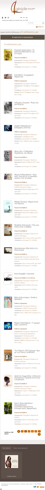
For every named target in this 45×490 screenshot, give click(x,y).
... (39, 431)
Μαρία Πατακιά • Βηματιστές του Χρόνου (26, 203)
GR (21, 17)
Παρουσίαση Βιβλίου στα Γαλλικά (24, 278)
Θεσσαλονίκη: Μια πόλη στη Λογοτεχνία (26, 249)
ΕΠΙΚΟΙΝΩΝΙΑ (4, 485)
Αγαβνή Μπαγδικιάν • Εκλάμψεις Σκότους (23, 127)
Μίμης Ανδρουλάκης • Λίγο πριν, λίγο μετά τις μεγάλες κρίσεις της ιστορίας (25, 176)
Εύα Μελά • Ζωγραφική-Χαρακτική (24, 76)
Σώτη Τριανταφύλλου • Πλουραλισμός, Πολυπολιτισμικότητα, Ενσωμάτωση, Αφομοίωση (25, 405)
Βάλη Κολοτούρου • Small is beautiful (25, 298)
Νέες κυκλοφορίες (20, 448)
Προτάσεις (6, 448)
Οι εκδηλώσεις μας (29, 32)
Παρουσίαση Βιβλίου (20, 57)
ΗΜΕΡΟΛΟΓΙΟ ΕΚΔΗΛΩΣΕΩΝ (22, 37)
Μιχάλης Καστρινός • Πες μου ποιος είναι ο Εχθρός (26, 226)
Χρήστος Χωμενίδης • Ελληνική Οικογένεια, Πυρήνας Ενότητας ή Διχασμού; (27, 378)
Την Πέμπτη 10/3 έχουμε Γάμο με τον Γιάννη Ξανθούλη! (27, 351)
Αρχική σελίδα (5, 32)
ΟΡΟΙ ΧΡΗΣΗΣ (37, 484)
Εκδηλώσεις (15, 32)
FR (24, 17)
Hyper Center (29, 484)
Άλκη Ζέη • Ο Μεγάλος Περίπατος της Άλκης (23, 152)
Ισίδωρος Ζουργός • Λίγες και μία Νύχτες (26, 103)
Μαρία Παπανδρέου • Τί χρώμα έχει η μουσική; (27, 324)
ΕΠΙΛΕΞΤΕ (40, 27)
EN (26, 17)
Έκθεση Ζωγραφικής (20, 81)
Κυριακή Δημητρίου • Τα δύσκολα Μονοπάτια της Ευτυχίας (24, 52)
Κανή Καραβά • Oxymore (24, 274)
